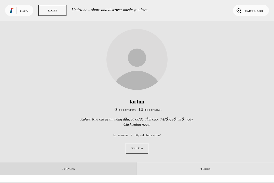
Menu (24, 10)
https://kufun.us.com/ (148, 135)
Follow (137, 148)
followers (125, 110)
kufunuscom (120, 135)
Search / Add (249, 10)
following (150, 110)
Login (52, 10)
